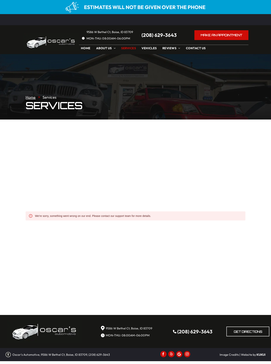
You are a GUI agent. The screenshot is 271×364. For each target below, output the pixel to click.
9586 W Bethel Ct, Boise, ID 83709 (110, 32)
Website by (248, 354)
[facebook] (163, 354)
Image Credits (229, 354)
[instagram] (187, 354)
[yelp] (171, 354)
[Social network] (179, 354)
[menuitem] (86, 49)
